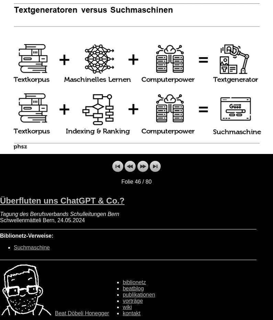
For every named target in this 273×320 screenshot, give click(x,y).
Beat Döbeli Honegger (82, 313)
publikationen (139, 295)
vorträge (133, 301)
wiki (127, 307)
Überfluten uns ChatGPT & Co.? (62, 200)
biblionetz (134, 282)
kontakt (131, 313)
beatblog (133, 288)
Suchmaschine (32, 247)
